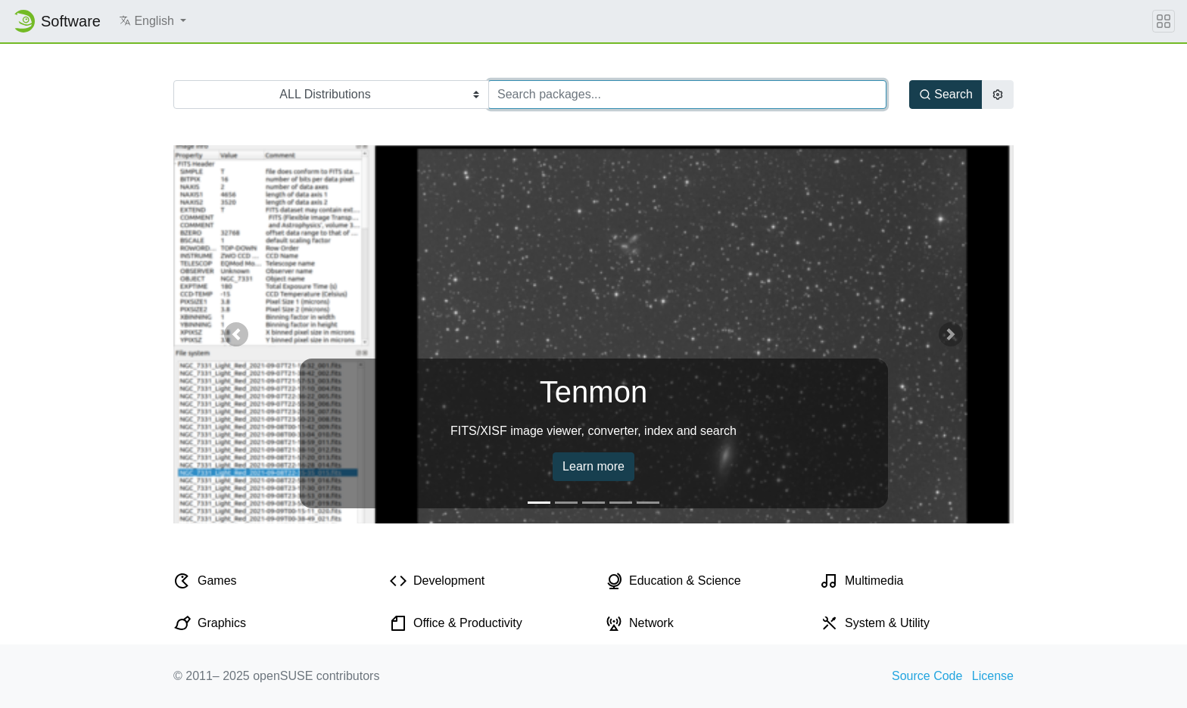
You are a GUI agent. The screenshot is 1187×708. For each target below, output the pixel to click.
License (993, 675)
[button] (152, 21)
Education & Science (685, 580)
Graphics (222, 622)
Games (217, 580)
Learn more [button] (593, 466)
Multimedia (874, 580)
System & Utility (887, 622)
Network (651, 622)
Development (448, 580)
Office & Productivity (467, 622)
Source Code (927, 675)
